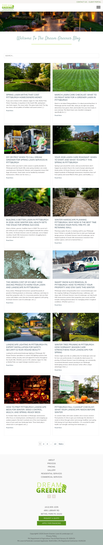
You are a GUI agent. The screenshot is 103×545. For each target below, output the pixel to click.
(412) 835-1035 (51, 507)
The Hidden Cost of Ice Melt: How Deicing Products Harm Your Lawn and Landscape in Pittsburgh (25, 285)
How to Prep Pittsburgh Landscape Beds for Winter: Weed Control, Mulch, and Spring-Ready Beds (26, 409)
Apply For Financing (51, 523)
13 (55, 444)
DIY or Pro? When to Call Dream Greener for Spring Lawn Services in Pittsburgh (26, 160)
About (51, 460)
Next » (61, 444)
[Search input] (51, 55)
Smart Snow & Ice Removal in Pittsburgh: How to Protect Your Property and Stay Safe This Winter (75, 285)
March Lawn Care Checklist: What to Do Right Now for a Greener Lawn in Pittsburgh (76, 97)
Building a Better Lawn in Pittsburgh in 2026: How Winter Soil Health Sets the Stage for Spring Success (27, 222)
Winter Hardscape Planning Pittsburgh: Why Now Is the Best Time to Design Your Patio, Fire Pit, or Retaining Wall (75, 223)
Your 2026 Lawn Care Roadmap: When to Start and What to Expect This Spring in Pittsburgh (76, 160)
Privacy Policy (51, 536)
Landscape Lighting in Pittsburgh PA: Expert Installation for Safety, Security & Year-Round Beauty (27, 347)
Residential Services (51, 473)
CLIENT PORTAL (95, 2)
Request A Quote (51, 518)
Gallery (51, 470)
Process (51, 463)
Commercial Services (51, 477)
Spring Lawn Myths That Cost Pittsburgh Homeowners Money (24, 96)
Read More (9, 110)
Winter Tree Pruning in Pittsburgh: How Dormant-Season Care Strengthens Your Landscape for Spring (74, 348)
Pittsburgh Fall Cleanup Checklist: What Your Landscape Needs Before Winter (75, 409)
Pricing (51, 467)
